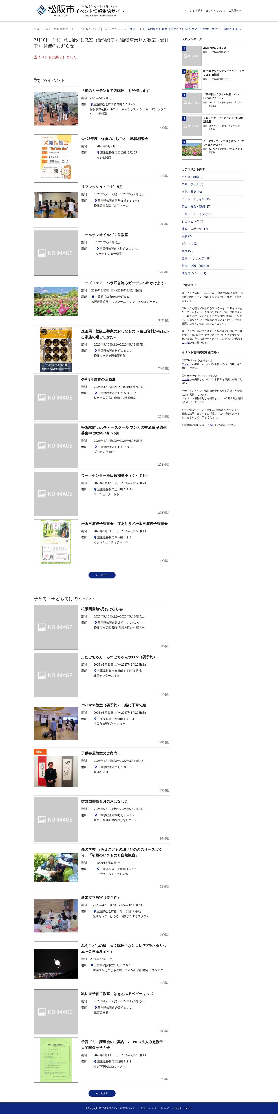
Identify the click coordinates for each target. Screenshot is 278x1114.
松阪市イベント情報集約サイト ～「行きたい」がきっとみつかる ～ (79, 29)
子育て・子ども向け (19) (197, 214)
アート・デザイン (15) (196, 199)
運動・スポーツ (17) (195, 229)
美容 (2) (187, 236)
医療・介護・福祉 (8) (195, 266)
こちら (185, 342)
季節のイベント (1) (194, 273)
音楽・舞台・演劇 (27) (196, 206)
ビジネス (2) (189, 244)
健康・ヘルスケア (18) (196, 258)
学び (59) (187, 251)
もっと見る (102, 575)
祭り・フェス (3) (192, 184)
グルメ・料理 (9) (192, 177)
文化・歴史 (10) (192, 192)
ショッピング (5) (192, 221)
